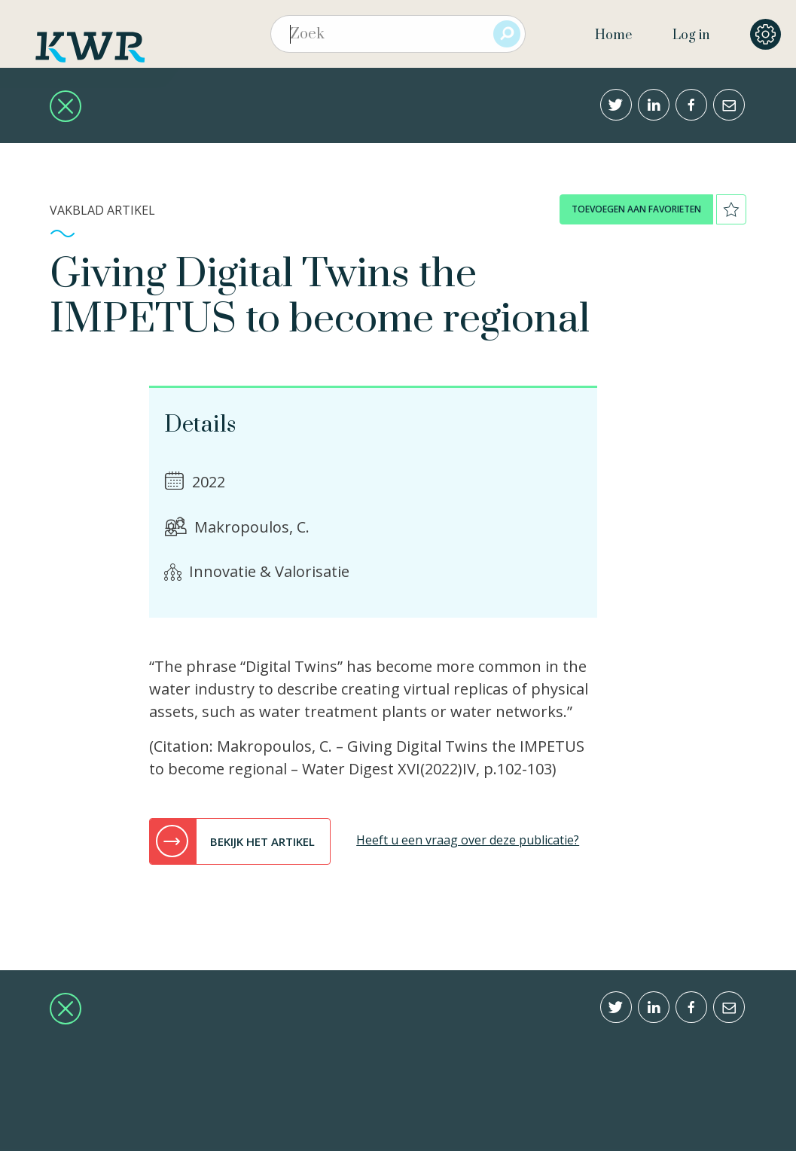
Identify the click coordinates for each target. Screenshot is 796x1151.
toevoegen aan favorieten (636, 209)
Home (613, 35)
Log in (690, 35)
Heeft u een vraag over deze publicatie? (467, 840)
